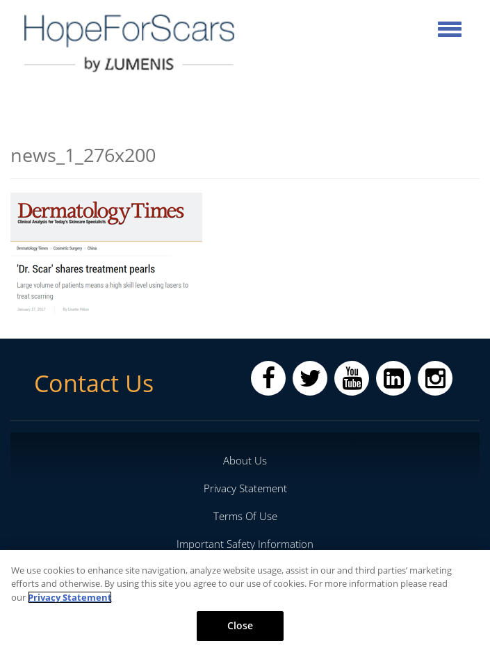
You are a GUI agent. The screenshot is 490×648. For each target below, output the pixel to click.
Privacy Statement (245, 488)
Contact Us (94, 383)
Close (240, 625)
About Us (245, 460)
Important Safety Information (245, 544)
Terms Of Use (245, 516)
